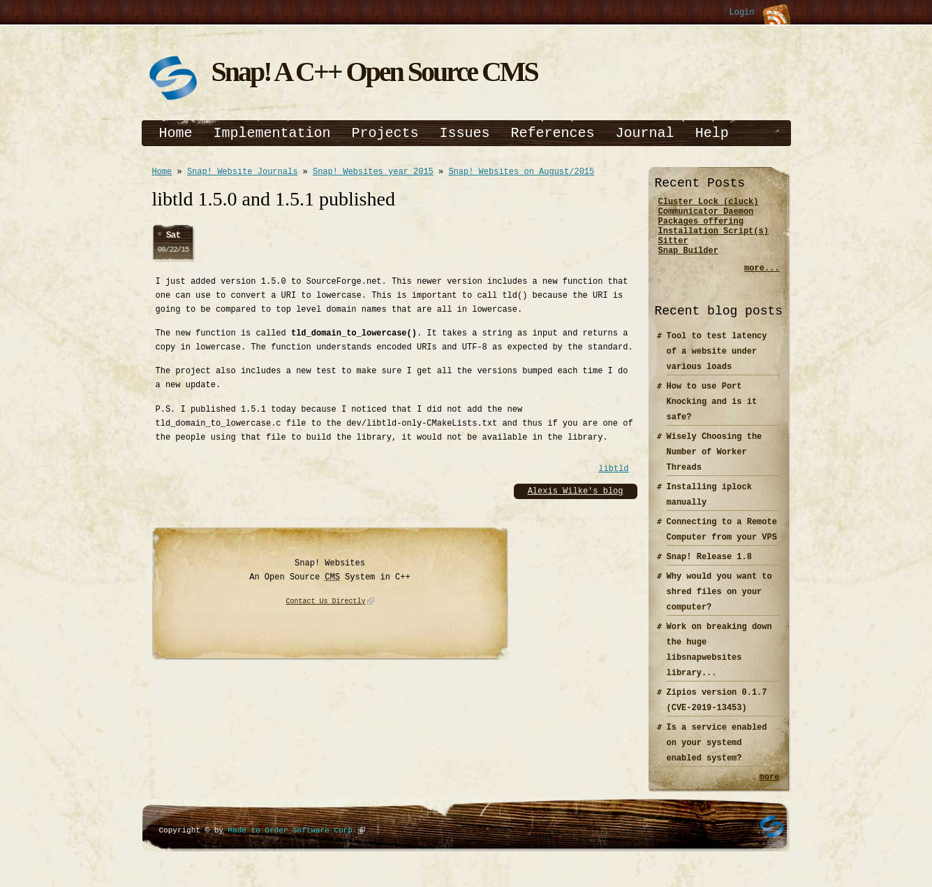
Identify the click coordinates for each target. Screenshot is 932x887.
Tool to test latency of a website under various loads (717, 363)
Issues (465, 133)
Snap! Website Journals (242, 173)
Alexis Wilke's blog (575, 493)
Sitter (673, 251)
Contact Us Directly (326, 604)
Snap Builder (688, 262)
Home (176, 133)
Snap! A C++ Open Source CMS (375, 71)
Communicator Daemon (706, 215)
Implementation (272, 133)
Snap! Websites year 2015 (373, 173)
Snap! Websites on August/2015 (521, 173)
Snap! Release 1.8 (709, 569)
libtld (613, 471)
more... (761, 281)
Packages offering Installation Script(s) (713, 233)
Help (712, 133)
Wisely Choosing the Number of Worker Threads (714, 464)
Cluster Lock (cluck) (708, 203)
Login (741, 13)
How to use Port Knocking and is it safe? (712, 414)
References (553, 133)
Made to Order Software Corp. (292, 844)
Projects (385, 133)
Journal (645, 133)
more (770, 791)
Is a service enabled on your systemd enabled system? (717, 755)
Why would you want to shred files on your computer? (719, 604)
